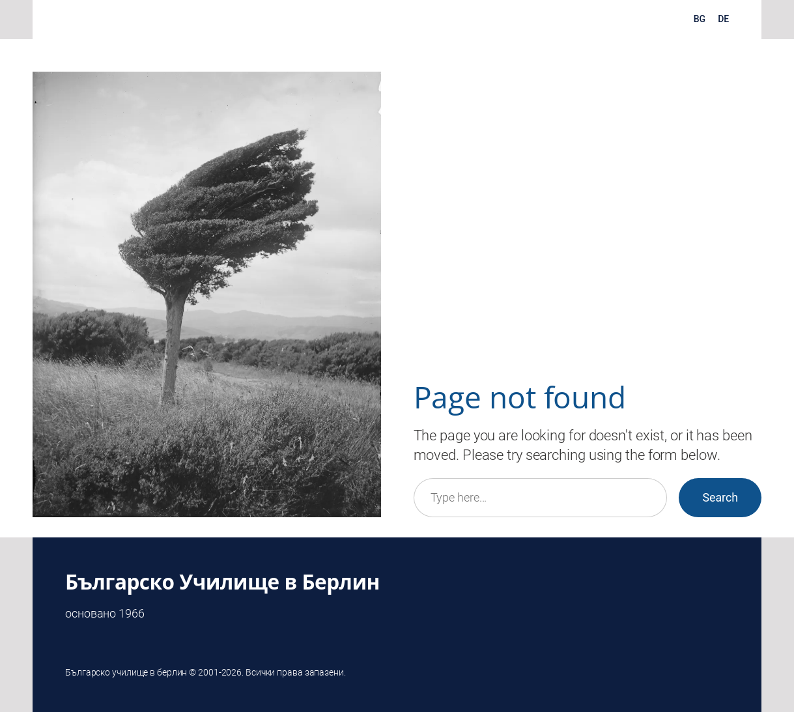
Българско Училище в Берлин (222, 581)
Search (720, 497)
